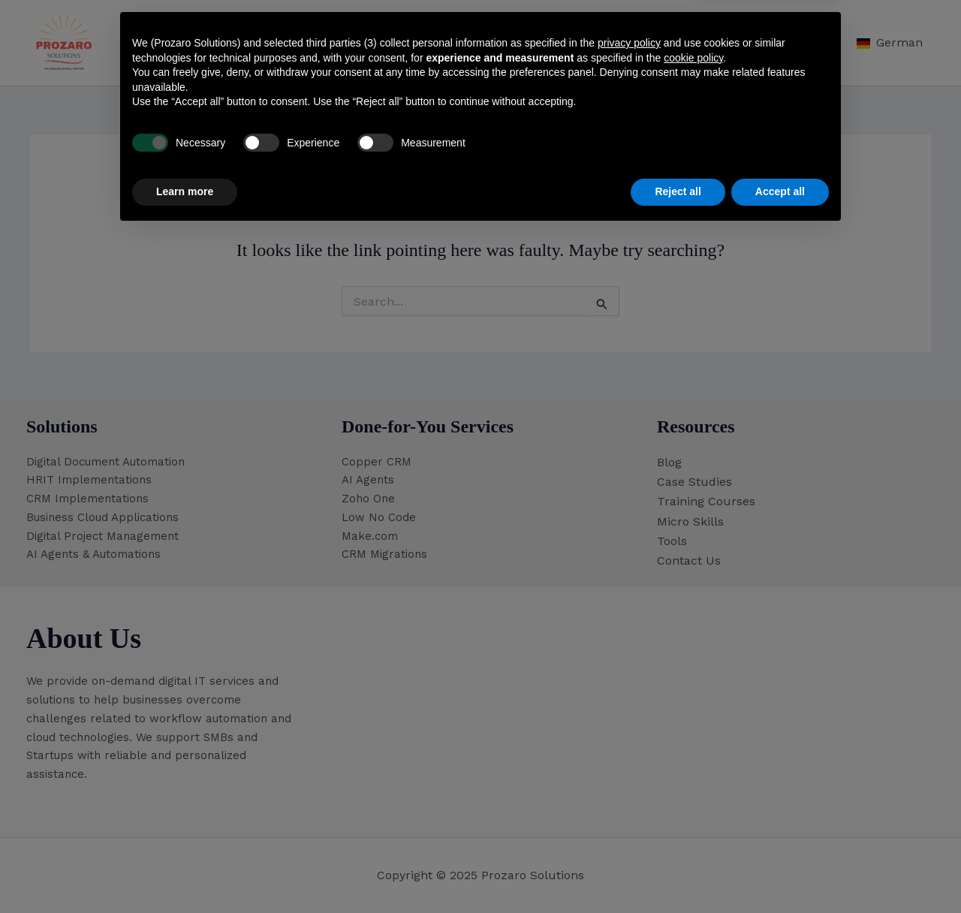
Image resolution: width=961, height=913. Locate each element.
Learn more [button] (184, 872)
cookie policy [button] (693, 738)
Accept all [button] (780, 872)
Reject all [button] (677, 872)
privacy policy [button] (629, 723)
